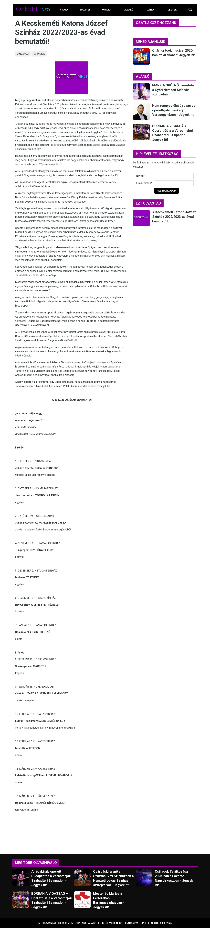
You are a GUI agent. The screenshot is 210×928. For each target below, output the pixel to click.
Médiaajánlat (47, 923)
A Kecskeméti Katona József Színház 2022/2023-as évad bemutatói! (174, 216)
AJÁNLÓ (128, 9)
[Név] (174, 176)
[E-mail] (174, 183)
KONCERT (107, 9)
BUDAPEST (86, 9)
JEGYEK (172, 9)
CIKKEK (64, 9)
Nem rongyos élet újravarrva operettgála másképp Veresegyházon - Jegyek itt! (173, 110)
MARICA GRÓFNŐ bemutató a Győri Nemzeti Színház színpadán (173, 89)
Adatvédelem (96, 923)
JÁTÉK (150, 9)
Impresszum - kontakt (72, 923)
